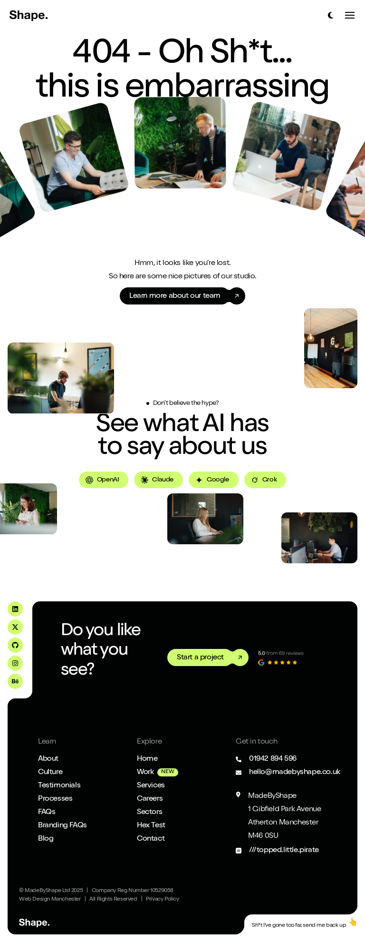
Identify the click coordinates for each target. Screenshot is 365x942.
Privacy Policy (162, 900)
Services (151, 786)
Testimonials (59, 786)
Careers (150, 799)
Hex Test (151, 826)
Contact (150, 839)
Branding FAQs (62, 826)
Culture (50, 772)
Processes (55, 799)
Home (147, 759)
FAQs (46, 812)
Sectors (149, 812)
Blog (45, 839)
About (48, 759)
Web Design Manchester (50, 900)
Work (145, 772)
